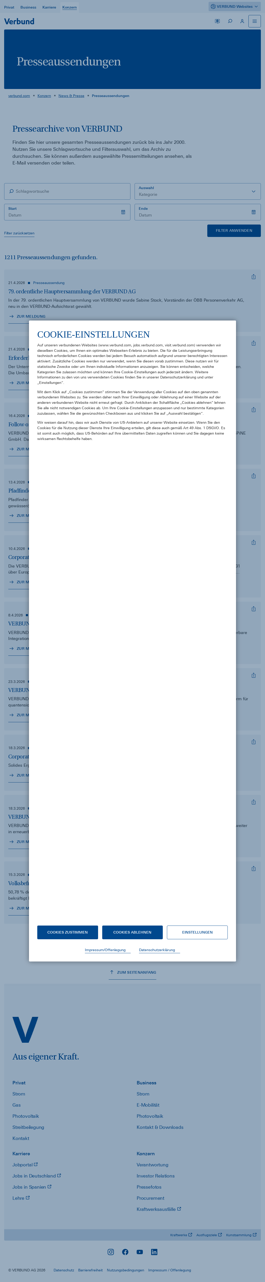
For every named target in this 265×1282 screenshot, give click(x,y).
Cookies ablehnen (132, 932)
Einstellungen (197, 932)
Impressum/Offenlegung (105, 950)
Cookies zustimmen (67, 932)
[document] (132, 623)
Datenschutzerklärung (157, 950)
